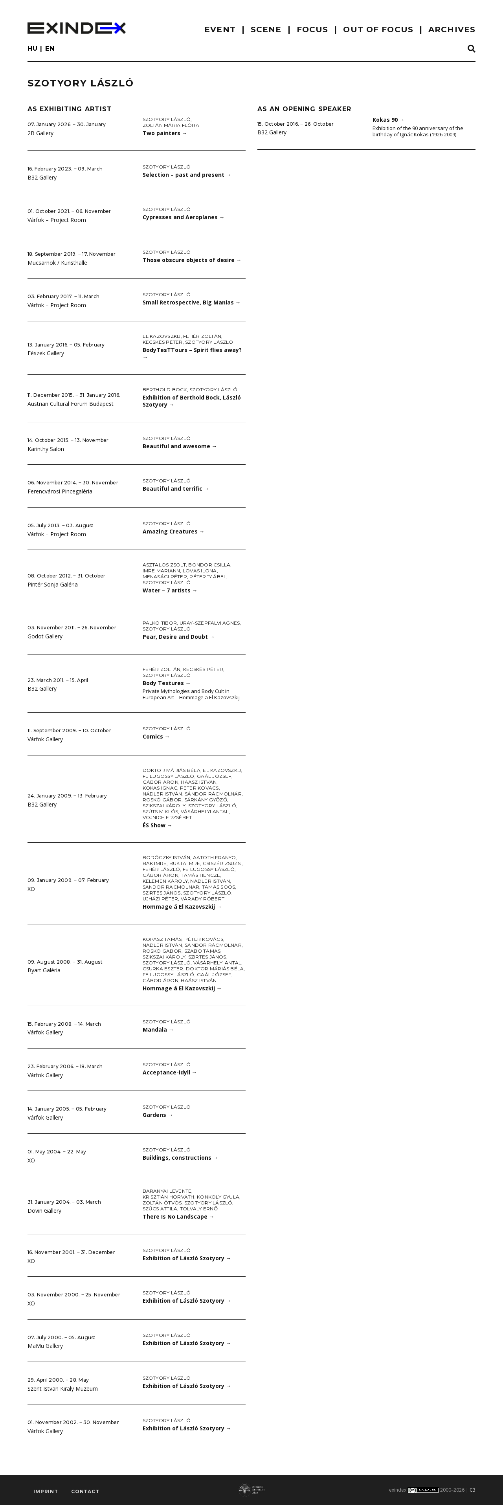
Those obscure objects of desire (192, 260)
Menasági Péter (165, 576)
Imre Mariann (161, 571)
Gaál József (214, 776)
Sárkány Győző (205, 800)
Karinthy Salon (46, 449)
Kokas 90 (389, 119)
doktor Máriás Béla (171, 770)
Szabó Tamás (202, 951)
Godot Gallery (45, 636)
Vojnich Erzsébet (167, 817)
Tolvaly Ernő (199, 1209)
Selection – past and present (187, 174)
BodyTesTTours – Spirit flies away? (192, 353)
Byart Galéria (44, 970)
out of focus (378, 29)
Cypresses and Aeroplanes (184, 217)
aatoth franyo (214, 857)
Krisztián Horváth (169, 1197)
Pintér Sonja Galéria (53, 584)
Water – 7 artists (170, 590)
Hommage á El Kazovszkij (182, 906)
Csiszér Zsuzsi (222, 863)
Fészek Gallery (46, 353)
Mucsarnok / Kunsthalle (57, 262)
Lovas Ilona (200, 571)
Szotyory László (167, 119)
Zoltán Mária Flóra (171, 125)
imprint (45, 1491)
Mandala (158, 1029)
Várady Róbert (202, 899)
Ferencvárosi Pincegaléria (60, 491)
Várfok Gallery (45, 739)
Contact (85, 1491)
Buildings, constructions (180, 1157)
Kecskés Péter (163, 342)
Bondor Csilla (209, 565)
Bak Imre (155, 863)
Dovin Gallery (44, 1210)
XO (31, 889)
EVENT (220, 29)
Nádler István (162, 794)
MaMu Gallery (45, 1345)
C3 (472, 1490)
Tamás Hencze (200, 875)
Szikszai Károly (164, 805)
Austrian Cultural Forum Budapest (71, 403)
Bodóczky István (167, 857)
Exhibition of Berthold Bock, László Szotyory (192, 401)
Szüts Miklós (160, 811)
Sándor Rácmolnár (213, 794)
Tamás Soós (218, 887)
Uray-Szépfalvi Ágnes (210, 623)
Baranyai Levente (167, 1191)
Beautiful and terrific (176, 488)
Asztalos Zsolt (164, 565)
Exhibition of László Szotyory (187, 1258)
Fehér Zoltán (202, 336)
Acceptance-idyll (170, 1072)
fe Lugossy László (169, 776)
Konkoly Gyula (218, 1197)
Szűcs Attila (160, 1209)
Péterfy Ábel (207, 576)
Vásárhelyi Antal (205, 811)
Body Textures (167, 683)
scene (266, 29)
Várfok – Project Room (57, 220)
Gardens (158, 1114)
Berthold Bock (165, 389)
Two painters (165, 133)
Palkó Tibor (160, 623)
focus (313, 29)
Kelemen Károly (165, 881)
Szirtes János (162, 893)
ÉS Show (158, 825)
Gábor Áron (160, 782)
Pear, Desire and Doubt (179, 636)
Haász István (199, 782)
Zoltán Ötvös (162, 1203)
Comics (156, 736)
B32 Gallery (42, 177)
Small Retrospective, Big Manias (192, 302)
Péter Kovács (199, 788)
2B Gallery (40, 133)
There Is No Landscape (179, 1216)
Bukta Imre (184, 863)
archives (451, 29)
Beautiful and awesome (180, 446)
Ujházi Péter (160, 899)
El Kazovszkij (162, 336)
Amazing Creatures (174, 531)
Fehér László (161, 869)
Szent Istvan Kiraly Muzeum (63, 1388)
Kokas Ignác (160, 788)
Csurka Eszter (163, 969)
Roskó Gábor (162, 800)
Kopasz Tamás (162, 939)
